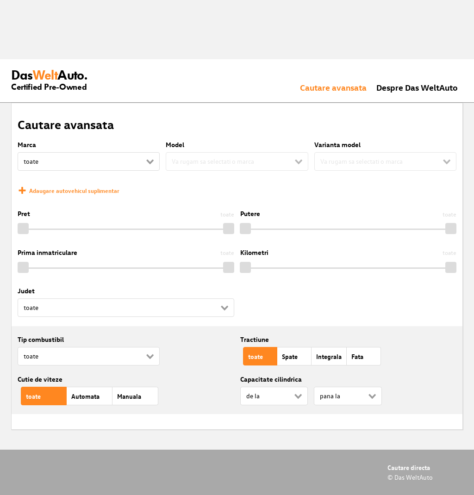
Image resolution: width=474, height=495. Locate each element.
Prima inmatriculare (47, 252)
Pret (24, 213)
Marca (27, 144)
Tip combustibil (41, 339)
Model (175, 144)
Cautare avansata (333, 87)
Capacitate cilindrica (271, 379)
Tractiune (254, 339)
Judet (26, 290)
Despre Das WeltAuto (417, 87)
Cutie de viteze (40, 379)
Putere (250, 213)
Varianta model (337, 144)
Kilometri (254, 252)
